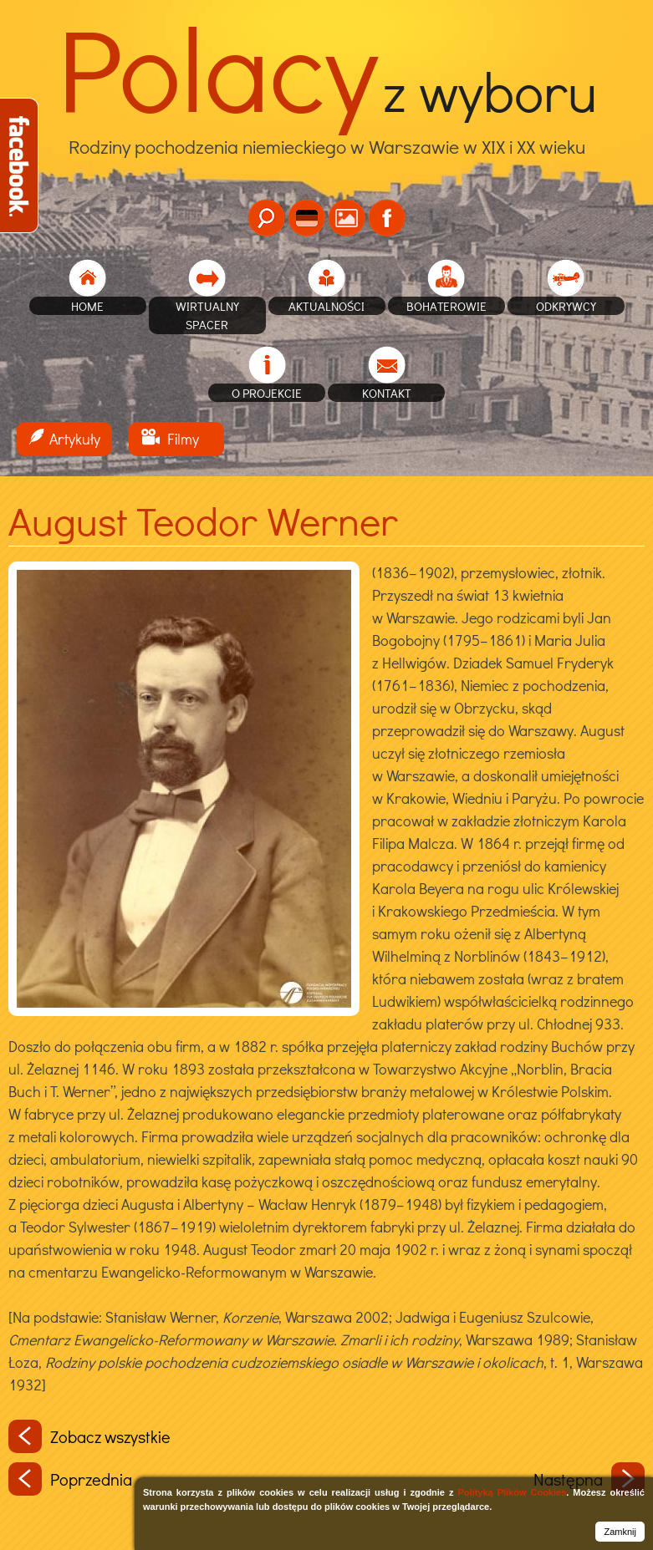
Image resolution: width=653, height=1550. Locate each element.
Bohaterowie (446, 305)
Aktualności (326, 305)
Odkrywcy (566, 305)
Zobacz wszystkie (89, 1436)
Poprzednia (70, 1479)
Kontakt (386, 392)
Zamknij (620, 1532)
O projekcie (267, 392)
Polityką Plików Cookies (511, 1492)
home (87, 305)
